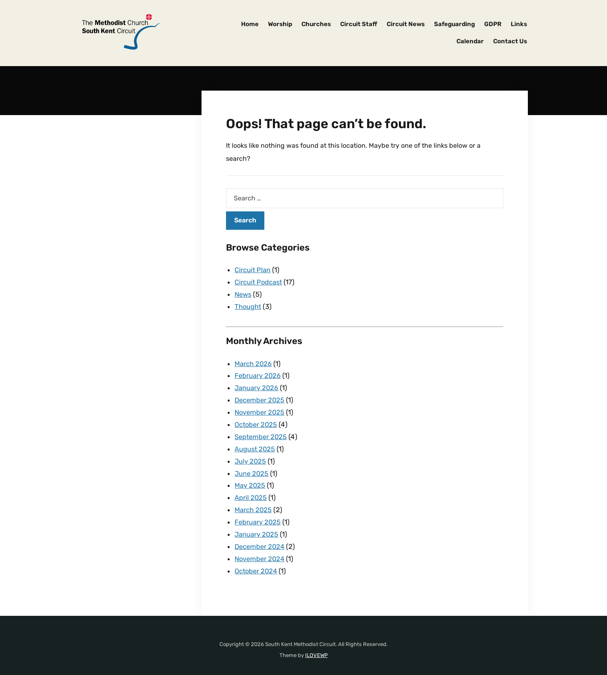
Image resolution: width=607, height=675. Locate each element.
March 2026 (253, 362)
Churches (316, 24)
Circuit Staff (358, 24)
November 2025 (260, 409)
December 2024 (261, 539)
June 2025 (252, 468)
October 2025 (257, 421)
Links (519, 24)
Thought (248, 305)
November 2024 (261, 550)
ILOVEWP (316, 646)
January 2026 (257, 385)
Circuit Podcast (259, 282)
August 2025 (255, 444)
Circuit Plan (253, 270)
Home (250, 24)
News (244, 293)
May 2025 (250, 479)
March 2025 (253, 503)
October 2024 (257, 562)
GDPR (492, 24)
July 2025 (251, 456)
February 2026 (258, 373)
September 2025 (262, 433)
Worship (280, 24)
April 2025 (251, 491)
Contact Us (510, 41)
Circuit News (406, 24)
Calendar (470, 41)
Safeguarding (454, 24)
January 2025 (257, 527)
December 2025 (260, 397)
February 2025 (258, 515)
